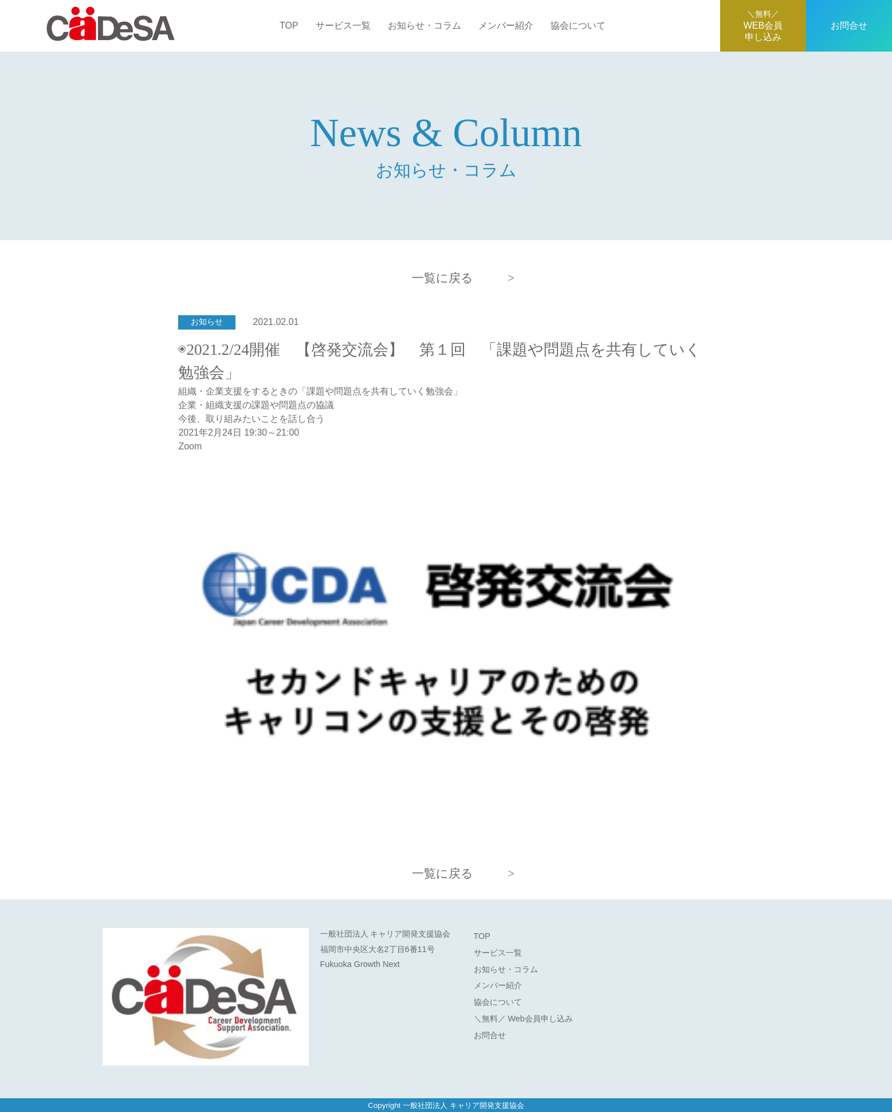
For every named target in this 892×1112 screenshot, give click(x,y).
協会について (578, 25)
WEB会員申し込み (763, 25)
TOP (289, 25)
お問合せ (849, 25)
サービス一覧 (343, 25)
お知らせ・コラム (424, 25)
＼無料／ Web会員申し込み (523, 1018)
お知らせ (207, 322)
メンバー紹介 (505, 25)
